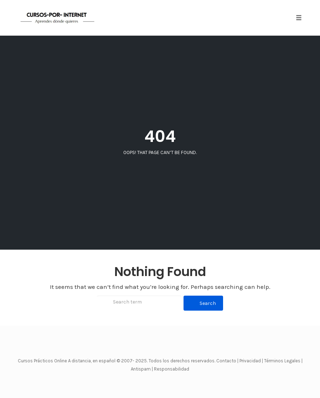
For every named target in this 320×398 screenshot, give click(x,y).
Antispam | (142, 369)
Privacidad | (251, 360)
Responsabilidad (171, 369)
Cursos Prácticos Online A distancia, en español (67, 360)
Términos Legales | (283, 360)
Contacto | (227, 360)
